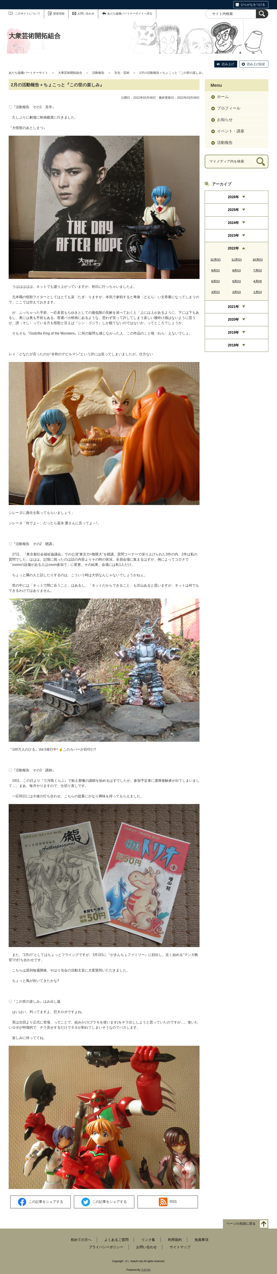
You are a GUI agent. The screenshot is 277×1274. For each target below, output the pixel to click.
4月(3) (257, 281)
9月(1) (215, 270)
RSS (168, 1202)
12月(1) (215, 259)
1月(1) (257, 292)
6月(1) (215, 281)
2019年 (233, 332)
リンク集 (148, 1240)
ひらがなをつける (253, 4)
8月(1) (236, 270)
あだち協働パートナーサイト (28, 72)
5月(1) (236, 281)
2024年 (233, 223)
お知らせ (225, 119)
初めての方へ (81, 1240)
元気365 (146, 1269)
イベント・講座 (230, 131)
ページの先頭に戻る (241, 1224)
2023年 (233, 235)
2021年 (233, 307)
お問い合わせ (85, 13)
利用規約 (175, 1240)
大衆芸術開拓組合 (70, 72)
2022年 (233, 248)
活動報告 (98, 72)
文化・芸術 (121, 72)
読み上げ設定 (256, 64)
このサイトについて (27, 13)
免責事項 (201, 1240)
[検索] (262, 13)
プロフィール (228, 108)
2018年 (233, 345)
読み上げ (228, 64)
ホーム (223, 97)
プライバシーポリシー (106, 1247)
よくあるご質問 (116, 1240)
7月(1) (257, 270)
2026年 (233, 197)
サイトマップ (180, 1247)
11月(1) (237, 259)
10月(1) (258, 259)
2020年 (233, 319)
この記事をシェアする (40, 1202)
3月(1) (215, 292)
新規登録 (58, 13)
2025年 (233, 210)
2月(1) (236, 292)
